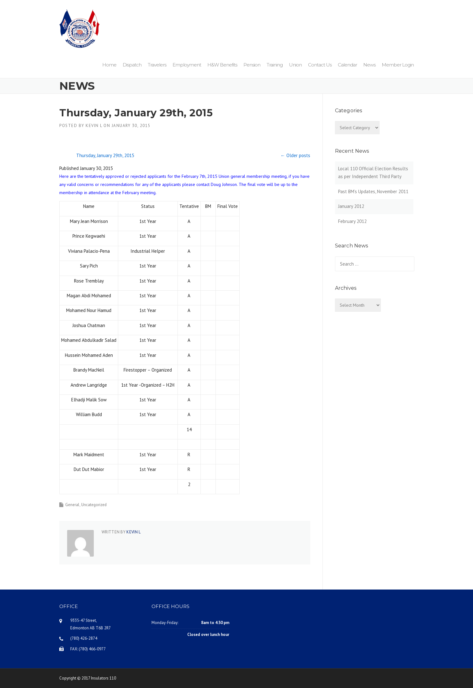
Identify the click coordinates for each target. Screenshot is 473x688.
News (369, 65)
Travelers (157, 65)
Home (109, 65)
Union (295, 65)
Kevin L (94, 125)
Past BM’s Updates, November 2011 (373, 191)
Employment (187, 65)
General (72, 504)
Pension (251, 65)
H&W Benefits (222, 65)
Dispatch (132, 65)
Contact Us (320, 65)
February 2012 (352, 221)
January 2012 (351, 206)
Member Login (398, 65)
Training (275, 65)
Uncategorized (94, 504)
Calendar (347, 65)
